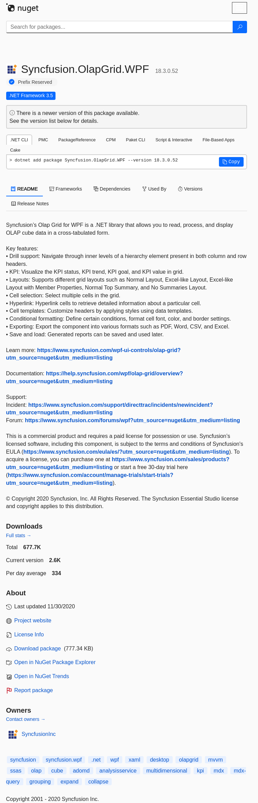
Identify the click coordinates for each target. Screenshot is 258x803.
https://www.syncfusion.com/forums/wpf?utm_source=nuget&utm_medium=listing (132, 420)
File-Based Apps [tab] (218, 139)
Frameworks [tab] (65, 188)
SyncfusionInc (39, 734)
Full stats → (19, 535)
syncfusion (23, 760)
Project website (33, 620)
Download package (37, 648)
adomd (81, 771)
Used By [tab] (154, 188)
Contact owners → (26, 719)
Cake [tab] (15, 150)
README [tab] (24, 188)
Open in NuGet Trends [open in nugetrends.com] (41, 676)
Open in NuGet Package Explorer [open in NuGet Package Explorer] (55, 662)
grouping (40, 782)
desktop (159, 760)
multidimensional (166, 771)
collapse (98, 782)
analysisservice (117, 771)
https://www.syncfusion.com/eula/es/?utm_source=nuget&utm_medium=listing (126, 452)
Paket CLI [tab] (135, 139)
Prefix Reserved (35, 82)
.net (96, 760)
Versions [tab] (190, 188)
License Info (29, 634)
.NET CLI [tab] (19, 139)
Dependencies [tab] (112, 188)
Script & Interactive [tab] (174, 139)
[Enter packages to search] (119, 27)
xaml (134, 760)
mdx (219, 771)
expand (70, 782)
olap (36, 771)
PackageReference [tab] (77, 139)
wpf (114, 760)
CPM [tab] (110, 139)
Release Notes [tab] (30, 203)
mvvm (215, 760)
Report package (33, 690)
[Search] (240, 27)
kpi (200, 771)
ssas (16, 771)
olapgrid (188, 760)
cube (57, 771)
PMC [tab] (43, 139)
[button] (231, 162)
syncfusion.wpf (64, 760)
